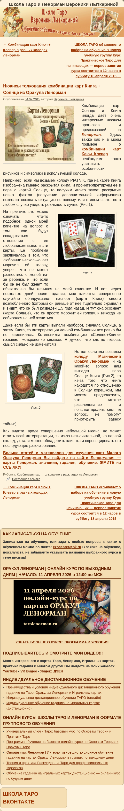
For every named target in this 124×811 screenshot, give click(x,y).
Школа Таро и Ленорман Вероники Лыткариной (64, 4)
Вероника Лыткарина (69, 99)
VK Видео (28, 671)
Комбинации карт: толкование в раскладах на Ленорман (57, 474)
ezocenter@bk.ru (67, 547)
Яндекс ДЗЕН (51, 671)
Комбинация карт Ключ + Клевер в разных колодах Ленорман (27, 50)
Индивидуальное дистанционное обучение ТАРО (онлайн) (53, 698)
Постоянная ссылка (26, 479)
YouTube (10, 671)
